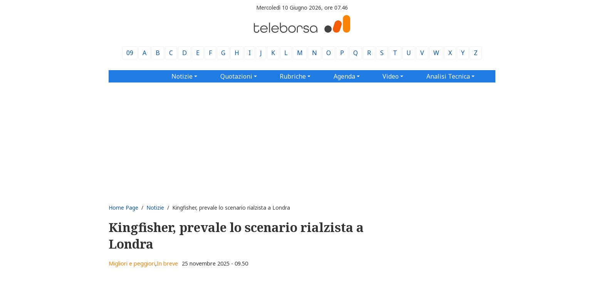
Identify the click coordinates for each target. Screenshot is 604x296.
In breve (167, 263)
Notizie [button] (182, 76)
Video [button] (391, 76)
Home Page (123, 207)
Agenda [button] (344, 76)
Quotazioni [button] (236, 76)
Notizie (155, 207)
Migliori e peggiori (132, 263)
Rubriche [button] (293, 76)
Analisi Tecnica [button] (448, 76)
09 (129, 53)
